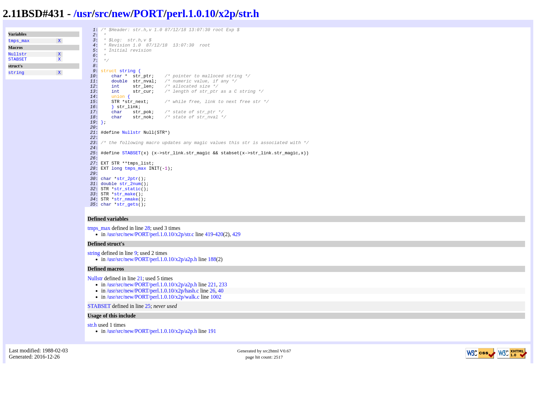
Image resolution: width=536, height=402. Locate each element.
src (101, 13)
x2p (227, 13)
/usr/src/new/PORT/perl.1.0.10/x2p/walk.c (153, 333)
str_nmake (126, 234)
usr (84, 13)
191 (212, 367)
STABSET (17, 62)
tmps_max (18, 41)
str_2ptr (127, 209)
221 (212, 320)
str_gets (127, 240)
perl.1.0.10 (190, 13)
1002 (215, 333)
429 (236, 270)
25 (147, 342)
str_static (127, 221)
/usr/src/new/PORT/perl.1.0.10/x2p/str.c (150, 270)
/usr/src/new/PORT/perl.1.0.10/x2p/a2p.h (152, 295)
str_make (124, 227)
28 (147, 264)
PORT (149, 13)
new (121, 13)
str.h (249, 13)
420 (219, 270)
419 (209, 270)
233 (223, 320)
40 (221, 326)
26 (212, 326)
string (16, 76)
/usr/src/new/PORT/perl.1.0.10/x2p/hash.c (153, 326)
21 (140, 314)
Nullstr (17, 56)
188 (212, 295)
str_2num (129, 215)
